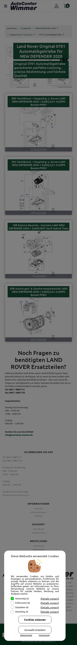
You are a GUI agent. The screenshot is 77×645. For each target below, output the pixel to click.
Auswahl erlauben (34, 629)
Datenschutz (26, 635)
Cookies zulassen (35, 619)
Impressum (44, 635)
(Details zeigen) (49, 598)
